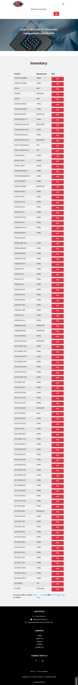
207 (42, 595)
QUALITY (39, 642)
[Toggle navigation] (63, 4)
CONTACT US (39, 647)
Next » (59, 596)
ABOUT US (39, 639)
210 (52, 595)
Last (63, 595)
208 (45, 595)
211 (55, 595)
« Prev (39, 596)
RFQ (57, 79)
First (34, 595)
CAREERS (39, 644)
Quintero (42, 682)
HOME (39, 636)
